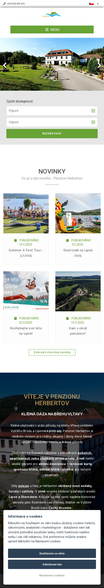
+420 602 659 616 (14, 4)
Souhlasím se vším (52, 553)
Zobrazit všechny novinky (52, 352)
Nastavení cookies (52, 575)
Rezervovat (52, 133)
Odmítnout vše (52, 564)
